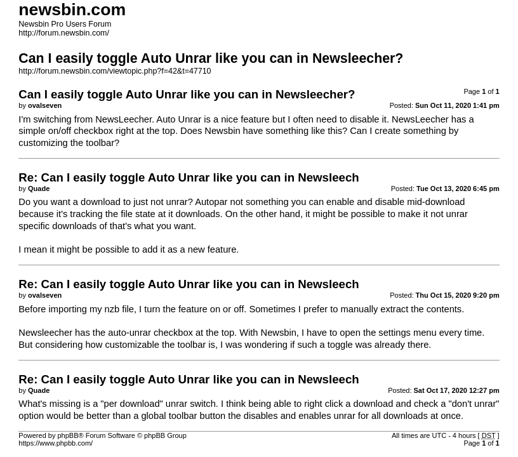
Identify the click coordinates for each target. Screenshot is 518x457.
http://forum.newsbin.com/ (63, 33)
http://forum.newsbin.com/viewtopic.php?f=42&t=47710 (114, 71)
